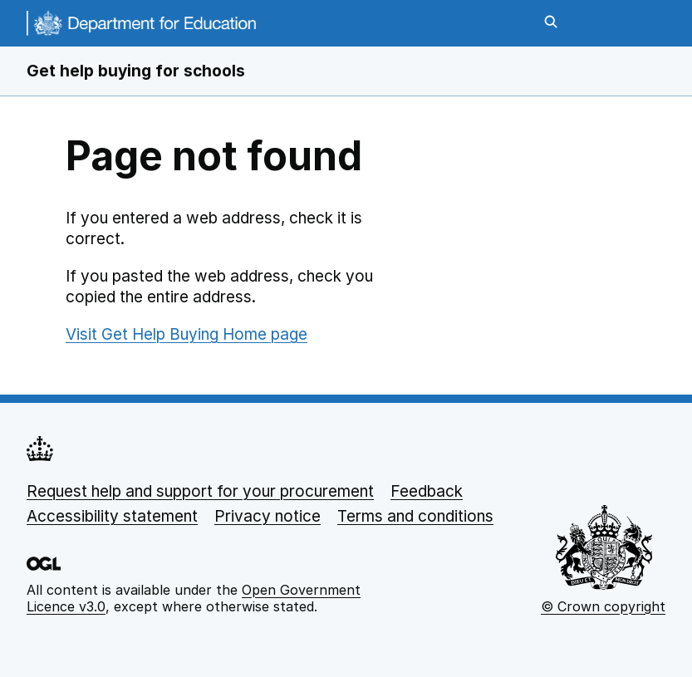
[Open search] (550, 23)
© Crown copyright (603, 606)
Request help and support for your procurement (200, 491)
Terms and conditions (415, 516)
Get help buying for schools (136, 71)
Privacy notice (267, 516)
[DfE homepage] (141, 29)
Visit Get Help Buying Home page (186, 334)
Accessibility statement (112, 516)
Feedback (426, 491)
